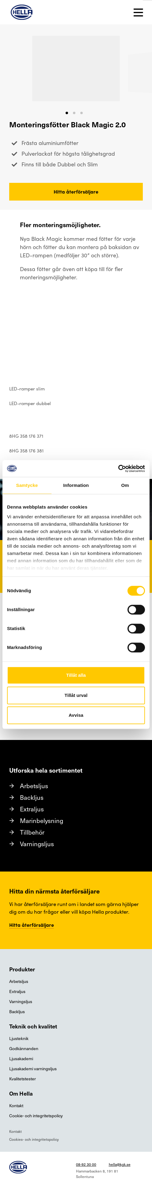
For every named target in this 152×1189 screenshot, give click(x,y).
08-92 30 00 (86, 1164)
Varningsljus (37, 843)
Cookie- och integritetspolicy (36, 1115)
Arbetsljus (34, 785)
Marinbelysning (41, 820)
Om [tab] (125, 485)
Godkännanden (23, 1048)
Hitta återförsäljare (76, 191)
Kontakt (16, 1105)
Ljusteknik (18, 1038)
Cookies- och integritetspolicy (34, 1139)
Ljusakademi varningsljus (33, 1068)
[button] (67, 113)
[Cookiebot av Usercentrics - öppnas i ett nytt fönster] (118, 469)
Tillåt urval (76, 695)
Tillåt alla (76, 675)
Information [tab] (76, 485)
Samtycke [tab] (27, 485)
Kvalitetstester (22, 1078)
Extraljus (32, 809)
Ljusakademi (21, 1058)
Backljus (32, 797)
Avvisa (76, 715)
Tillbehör (32, 832)
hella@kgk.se (120, 1164)
